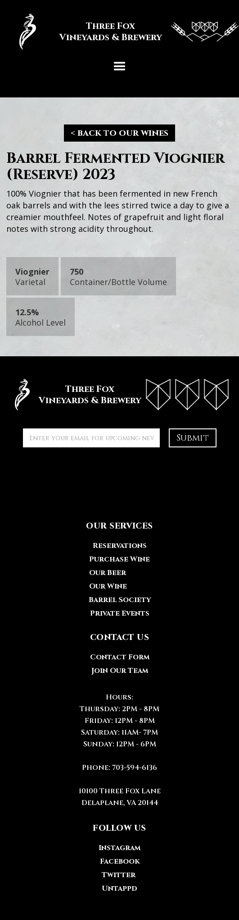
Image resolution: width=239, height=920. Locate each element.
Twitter (118, 874)
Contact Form (119, 657)
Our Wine (108, 586)
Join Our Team (119, 670)
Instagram (119, 847)
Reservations (120, 545)
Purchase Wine (119, 559)
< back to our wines (119, 133)
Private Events (119, 613)
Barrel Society (120, 599)
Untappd (119, 888)
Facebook (120, 861)
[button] (120, 67)
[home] (120, 32)
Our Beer (107, 572)
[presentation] (91, 474)
